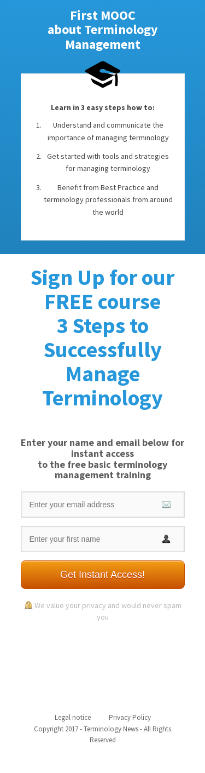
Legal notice (73, 717)
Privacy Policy (130, 717)
